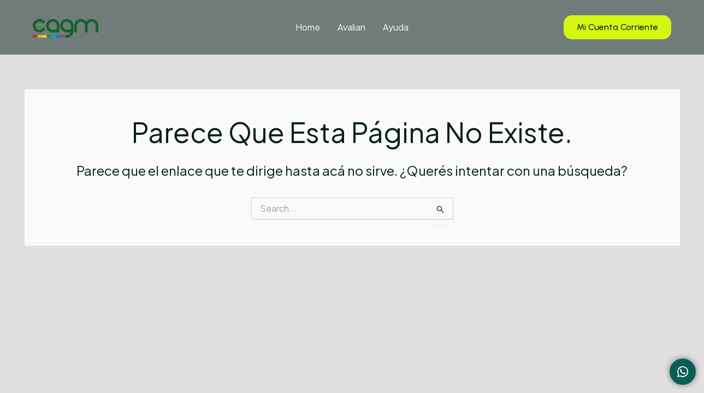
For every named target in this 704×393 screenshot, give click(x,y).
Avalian (351, 27)
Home (307, 27)
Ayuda (396, 27)
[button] (617, 27)
